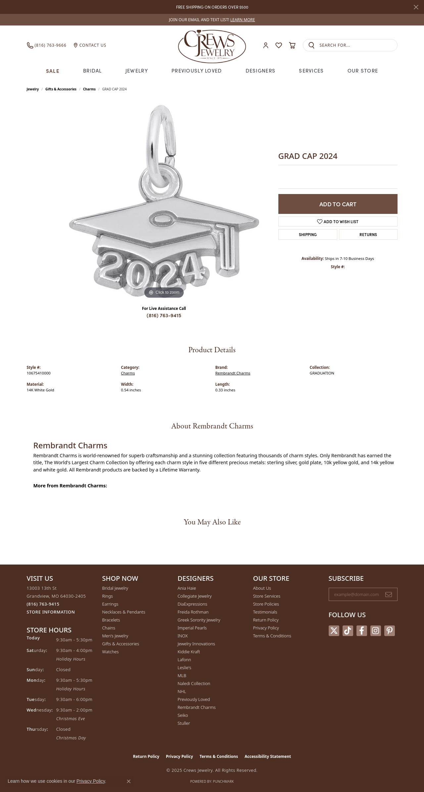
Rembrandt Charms (233, 373)
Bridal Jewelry (115, 588)
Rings (107, 596)
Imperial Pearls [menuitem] (192, 628)
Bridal (92, 70)
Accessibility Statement (268, 756)
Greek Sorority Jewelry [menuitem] (199, 620)
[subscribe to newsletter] (388, 594)
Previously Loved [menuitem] (194, 699)
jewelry (33, 89)
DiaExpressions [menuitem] (192, 604)
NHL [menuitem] (182, 691)
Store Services (267, 596)
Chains (109, 628)
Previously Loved (196, 70)
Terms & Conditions (272, 636)
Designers (261, 70)
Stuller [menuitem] (184, 723)
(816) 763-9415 (164, 315)
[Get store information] (51, 612)
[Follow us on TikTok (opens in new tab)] (348, 630)
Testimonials (265, 612)
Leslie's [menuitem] (184, 667)
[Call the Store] (43, 604)
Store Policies (266, 604)
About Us (262, 588)
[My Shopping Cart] (292, 45)
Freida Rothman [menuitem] (193, 612)
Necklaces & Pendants (123, 612)
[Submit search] (311, 45)
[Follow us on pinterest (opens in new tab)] (389, 630)
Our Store (363, 70)
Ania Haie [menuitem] (187, 588)
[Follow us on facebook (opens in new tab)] (361, 630)
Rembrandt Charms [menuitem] (197, 707)
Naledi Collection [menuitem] (194, 683)
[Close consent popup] (129, 781)
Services (311, 70)
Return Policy (266, 620)
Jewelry (136, 70)
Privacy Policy (266, 628)
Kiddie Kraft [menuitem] (189, 652)
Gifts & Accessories (60, 89)
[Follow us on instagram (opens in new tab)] (375, 630)
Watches (110, 652)
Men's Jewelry (115, 636)
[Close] (416, 7)
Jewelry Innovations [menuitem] (196, 644)
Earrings (110, 604)
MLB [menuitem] (182, 675)
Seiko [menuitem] (183, 715)
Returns (368, 234)
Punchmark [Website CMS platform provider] (223, 781)
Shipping (308, 234)
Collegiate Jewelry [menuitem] (195, 596)
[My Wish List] (278, 45)
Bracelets (111, 620)
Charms (89, 89)
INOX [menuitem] (183, 636)
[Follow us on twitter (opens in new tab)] (334, 630)
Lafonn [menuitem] (184, 660)
